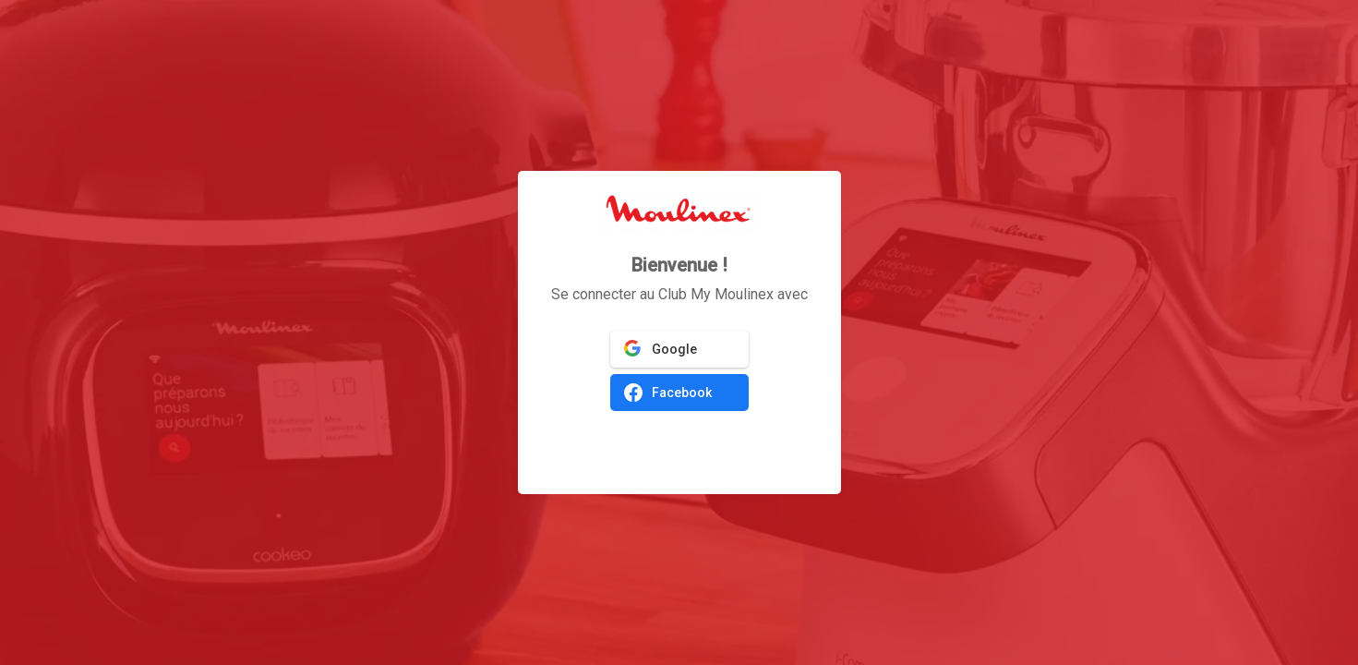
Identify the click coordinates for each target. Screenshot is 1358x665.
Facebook (668, 392)
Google (660, 349)
